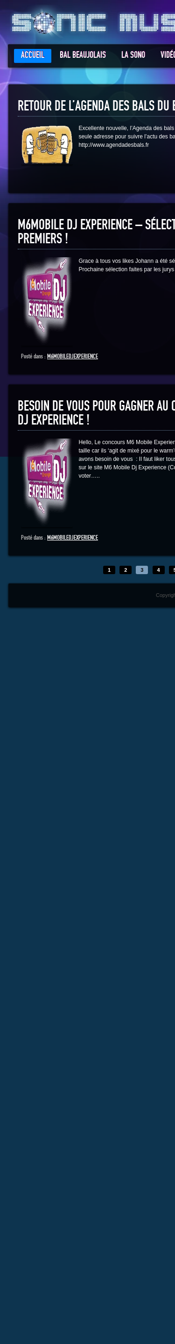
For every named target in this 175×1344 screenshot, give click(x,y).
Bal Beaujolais (83, 55)
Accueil (32, 55)
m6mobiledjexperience (72, 356)
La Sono (133, 55)
